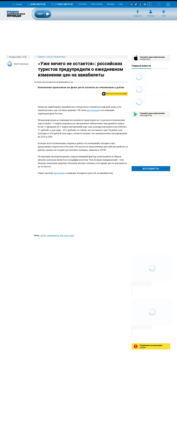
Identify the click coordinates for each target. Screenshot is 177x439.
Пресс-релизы (97, 4)
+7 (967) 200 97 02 (64, 4)
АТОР (43, 235)
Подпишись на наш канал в (116, 93)
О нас (120, 4)
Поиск (158, 4)
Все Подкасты (151, 168)
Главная (41, 57)
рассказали (93, 110)
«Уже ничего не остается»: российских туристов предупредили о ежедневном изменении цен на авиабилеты (80, 69)
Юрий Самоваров (21, 64)
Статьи (49, 57)
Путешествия (59, 57)
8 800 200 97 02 (38, 4)
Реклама (110, 4)
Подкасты (137, 16)
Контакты (83, 4)
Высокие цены (67, 235)
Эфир (163, 16)
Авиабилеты (53, 235)
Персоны (150, 16)
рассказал (59, 172)
